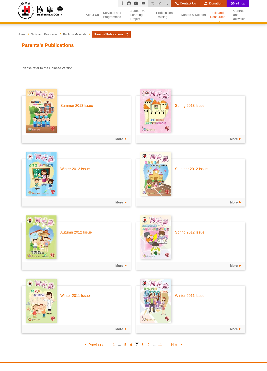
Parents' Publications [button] (108, 34)
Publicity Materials (74, 34)
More (119, 139)
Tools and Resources (44, 34)
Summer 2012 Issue (191, 169)
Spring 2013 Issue (189, 106)
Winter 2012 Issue (75, 169)
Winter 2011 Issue (75, 296)
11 (160, 344)
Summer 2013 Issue (76, 106)
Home (21, 34)
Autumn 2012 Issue (76, 232)
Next (175, 345)
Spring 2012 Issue (189, 232)
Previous (95, 345)
